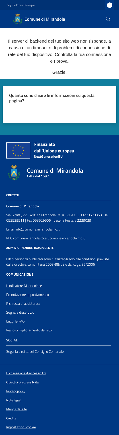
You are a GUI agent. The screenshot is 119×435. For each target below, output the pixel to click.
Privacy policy (15, 391)
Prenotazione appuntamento (27, 294)
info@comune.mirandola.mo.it (37, 229)
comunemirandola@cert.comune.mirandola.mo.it (49, 238)
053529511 (15, 220)
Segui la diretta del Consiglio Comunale (35, 351)
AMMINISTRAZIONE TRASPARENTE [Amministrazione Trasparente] (30, 248)
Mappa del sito (16, 409)
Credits (11, 418)
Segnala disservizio (20, 312)
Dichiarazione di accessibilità (26, 373)
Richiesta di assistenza (23, 303)
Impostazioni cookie (21, 427)
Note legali (13, 400)
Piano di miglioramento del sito (29, 330)
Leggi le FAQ (15, 321)
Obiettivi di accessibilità (22, 382)
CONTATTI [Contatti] (12, 195)
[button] (108, 19)
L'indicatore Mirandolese (24, 285)
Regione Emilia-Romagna (21, 5)
